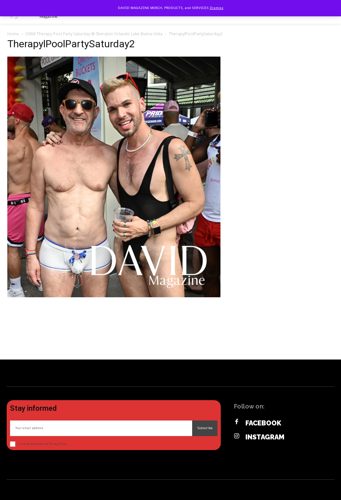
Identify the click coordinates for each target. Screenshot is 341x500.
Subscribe (204, 428)
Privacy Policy (58, 444)
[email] (101, 428)
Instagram (264, 437)
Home (13, 34)
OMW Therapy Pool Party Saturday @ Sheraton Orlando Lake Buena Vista (94, 34)
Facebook (263, 423)
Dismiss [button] (216, 8)
